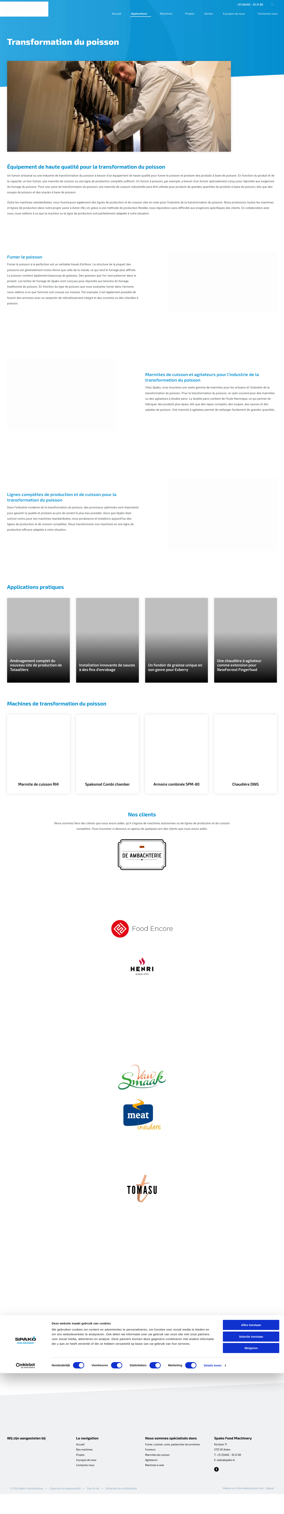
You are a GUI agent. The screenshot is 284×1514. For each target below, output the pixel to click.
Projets (187, 13)
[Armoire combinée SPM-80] (176, 765)
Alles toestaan (251, 1465)
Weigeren (251, 1489)
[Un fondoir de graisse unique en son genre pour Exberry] (176, 648)
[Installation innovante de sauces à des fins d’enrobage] (107, 648)
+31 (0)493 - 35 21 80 (247, 4)
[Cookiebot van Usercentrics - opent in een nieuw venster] (25, 1506)
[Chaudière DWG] (245, 765)
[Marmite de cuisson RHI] (38, 765)
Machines (164, 13)
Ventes (206, 13)
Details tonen (213, 1506)
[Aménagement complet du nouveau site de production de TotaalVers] (38, 648)
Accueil (114, 13)
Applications (137, 13)
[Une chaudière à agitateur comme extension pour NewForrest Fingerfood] (245, 648)
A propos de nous (231, 13)
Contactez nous (265, 13)
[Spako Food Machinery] (25, 9)
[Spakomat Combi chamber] (107, 765)
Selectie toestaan (251, 1477)
